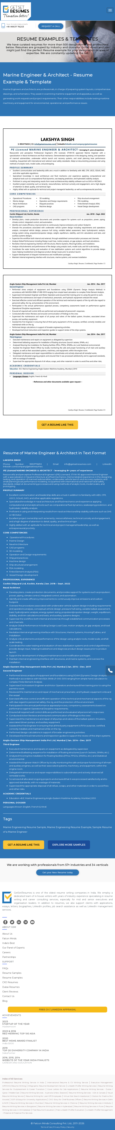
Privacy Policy (59, 1127)
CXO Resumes (10, 982)
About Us (7, 933)
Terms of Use (46, 1127)
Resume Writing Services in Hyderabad (55, 1106)
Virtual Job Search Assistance (76, 1096)
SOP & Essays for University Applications (29, 1099)
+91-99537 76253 (15, 26)
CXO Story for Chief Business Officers (65, 1099)
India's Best (8, 943)
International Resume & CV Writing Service (67, 1082)
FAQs (5, 968)
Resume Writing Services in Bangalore (19, 1106)
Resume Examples (12, 977)
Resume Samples (11, 973)
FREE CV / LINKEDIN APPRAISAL (57, 1009)
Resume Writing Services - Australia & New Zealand (44, 1093)
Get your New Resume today (57, 872)
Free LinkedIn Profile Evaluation (70, 1110)
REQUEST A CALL (51, 26)
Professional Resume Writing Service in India (23, 1082)
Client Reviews (10, 991)
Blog (4, 1001)
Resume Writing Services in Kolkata (95, 1103)
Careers (6, 952)
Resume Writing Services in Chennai (61, 1103)
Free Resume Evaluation (43, 1110)
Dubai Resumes (10, 987)
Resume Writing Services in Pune (88, 1106)
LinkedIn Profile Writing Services (81, 1086)
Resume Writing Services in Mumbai (26, 1103)
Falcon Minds (9, 938)
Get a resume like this (57, 424)
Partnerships (9, 957)
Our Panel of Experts (13, 947)
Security (70, 1127)
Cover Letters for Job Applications (62, 1089)
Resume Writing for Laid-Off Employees (43, 1096)
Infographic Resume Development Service (46, 1086)
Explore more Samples (68, 844)
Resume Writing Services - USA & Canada (87, 1093)
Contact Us (8, 996)
